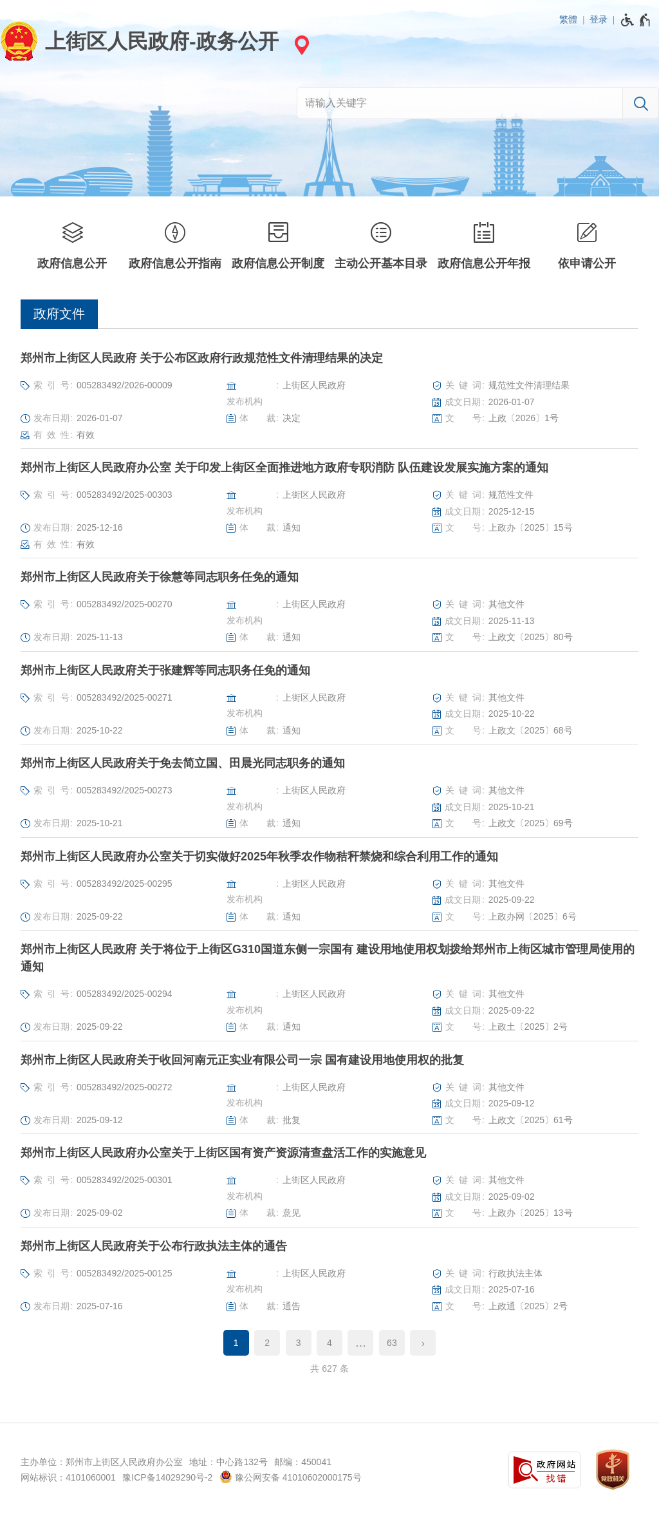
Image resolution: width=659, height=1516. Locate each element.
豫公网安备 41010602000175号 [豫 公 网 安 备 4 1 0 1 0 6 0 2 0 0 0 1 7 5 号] (290, 1476)
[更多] (360, 1343)
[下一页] (423, 1343)
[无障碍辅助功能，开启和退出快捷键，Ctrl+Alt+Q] (636, 20)
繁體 (568, 19)
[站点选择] (299, 44)
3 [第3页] (298, 1343)
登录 (598, 19)
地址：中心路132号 (228, 1462)
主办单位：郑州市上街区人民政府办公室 (102, 1462)
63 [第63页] (392, 1343)
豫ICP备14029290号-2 (167, 1477)
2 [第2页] (267, 1343)
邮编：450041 (302, 1462)
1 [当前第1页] (236, 1343)
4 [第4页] (329, 1343)
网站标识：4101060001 (68, 1477)
